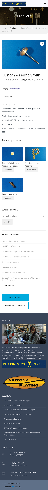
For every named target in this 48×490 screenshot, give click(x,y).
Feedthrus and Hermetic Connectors (15, 257)
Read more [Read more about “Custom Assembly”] (8, 198)
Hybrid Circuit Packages (11, 246)
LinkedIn (18, 487)
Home (4, 28)
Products (13, 28)
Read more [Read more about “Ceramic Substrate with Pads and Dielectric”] (8, 170)
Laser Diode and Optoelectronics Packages (18, 251)
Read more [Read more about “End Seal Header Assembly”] (31, 170)
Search (7, 222)
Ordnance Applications (10, 262)
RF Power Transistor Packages (13, 273)
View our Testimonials (15, 305)
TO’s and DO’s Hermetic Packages (14, 241)
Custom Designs (14, 89)
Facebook (8, 487)
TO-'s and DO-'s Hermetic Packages (17, 401)
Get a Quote (15, 297)
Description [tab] (8, 96)
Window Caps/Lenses (10, 267)
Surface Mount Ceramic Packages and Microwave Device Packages (21, 279)
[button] (42, 44)
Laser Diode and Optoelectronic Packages (19, 410)
